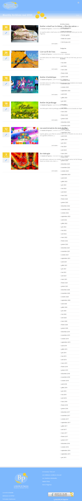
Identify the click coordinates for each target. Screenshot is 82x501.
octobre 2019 (65, 338)
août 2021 (64, 262)
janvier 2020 (64, 328)
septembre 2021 (65, 258)
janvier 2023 (64, 202)
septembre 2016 (65, 450)
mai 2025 (63, 104)
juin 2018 (63, 391)
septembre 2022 (65, 216)
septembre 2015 (65, 454)
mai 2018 (63, 394)
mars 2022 (64, 237)
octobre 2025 (65, 87)
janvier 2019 (64, 370)
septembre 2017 (65, 422)
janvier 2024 (64, 160)
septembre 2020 (65, 300)
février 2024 (64, 157)
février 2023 (64, 199)
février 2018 (64, 405)
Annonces (64, 52)
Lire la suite (54, 43)
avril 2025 (64, 108)
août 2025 (64, 94)
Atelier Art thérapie (66, 31)
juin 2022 (63, 227)
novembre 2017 (65, 415)
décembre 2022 (65, 206)
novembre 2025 (65, 83)
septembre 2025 (65, 90)
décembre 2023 (65, 164)
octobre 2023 (65, 171)
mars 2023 (64, 195)
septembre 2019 (65, 342)
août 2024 (64, 136)
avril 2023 (64, 192)
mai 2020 (63, 314)
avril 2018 (64, 398)
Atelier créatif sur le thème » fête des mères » (59, 26)
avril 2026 (64, 66)
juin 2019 (63, 352)
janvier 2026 (64, 76)
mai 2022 (63, 230)
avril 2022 (64, 234)
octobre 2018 (65, 380)
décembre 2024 (65, 122)
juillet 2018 (64, 387)
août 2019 (64, 345)
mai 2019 (63, 356)
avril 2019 (64, 359)
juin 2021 (63, 269)
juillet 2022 (64, 223)
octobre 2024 (65, 129)
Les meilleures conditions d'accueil (51, 475)
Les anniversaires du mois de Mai (53, 128)
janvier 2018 (64, 408)
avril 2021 (64, 276)
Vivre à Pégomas (47, 484)
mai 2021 (63, 272)
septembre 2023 (65, 174)
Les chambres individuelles (49, 478)
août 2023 (64, 178)
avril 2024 (64, 150)
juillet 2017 (64, 426)
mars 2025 (64, 111)
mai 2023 (63, 188)
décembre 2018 (65, 373)
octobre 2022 (65, 213)
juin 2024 (63, 143)
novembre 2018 (65, 377)
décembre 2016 (65, 443)
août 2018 (64, 384)
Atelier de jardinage (48, 103)
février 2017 (64, 436)
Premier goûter (65, 35)
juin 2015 (63, 457)
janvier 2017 (64, 440)
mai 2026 (63, 62)
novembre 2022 (65, 209)
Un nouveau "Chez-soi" (48, 472)
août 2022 (64, 220)
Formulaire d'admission (9, 499)
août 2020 (64, 304)
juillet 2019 (64, 349)
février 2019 (64, 366)
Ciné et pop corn (65, 42)
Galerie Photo (46, 481)
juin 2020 (63, 311)
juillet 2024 (64, 139)
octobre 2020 (65, 297)
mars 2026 (64, 69)
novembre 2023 (65, 167)
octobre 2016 (65, 447)
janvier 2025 (64, 118)
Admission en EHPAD (8, 496)
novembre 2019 (65, 335)
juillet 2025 (64, 97)
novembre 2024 (65, 125)
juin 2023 (63, 185)
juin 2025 (63, 101)
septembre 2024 (65, 132)
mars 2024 (64, 153)
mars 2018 (64, 401)
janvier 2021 (64, 286)
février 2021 (64, 283)
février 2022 (64, 241)
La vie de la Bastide (8, 492)
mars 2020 (64, 321)
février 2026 (64, 73)
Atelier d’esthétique (48, 77)
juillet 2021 (64, 265)
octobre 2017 (65, 419)
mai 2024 (63, 146)
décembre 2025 (65, 80)
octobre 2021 (65, 255)
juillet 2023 (64, 181)
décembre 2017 (65, 412)
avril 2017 (64, 429)
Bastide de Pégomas (47, 28)
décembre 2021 (65, 248)
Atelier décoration (66, 28)
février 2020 (64, 324)
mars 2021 (64, 279)
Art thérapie (45, 154)
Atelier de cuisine (66, 38)
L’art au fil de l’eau (47, 52)
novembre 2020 (65, 293)
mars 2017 (64, 433)
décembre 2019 (65, 331)
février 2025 (64, 115)
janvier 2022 (64, 244)
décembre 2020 (65, 290)
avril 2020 (64, 317)
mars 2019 (64, 363)
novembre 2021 (65, 251)
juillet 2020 (64, 307)
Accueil (77, 15)
